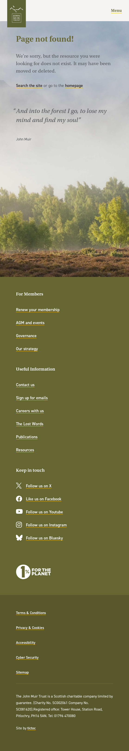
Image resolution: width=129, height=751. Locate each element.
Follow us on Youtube (44, 512)
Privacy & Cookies (30, 627)
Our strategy (27, 348)
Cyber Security (27, 657)
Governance (26, 335)
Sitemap (22, 672)
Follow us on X (38, 485)
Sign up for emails (32, 397)
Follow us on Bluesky (44, 538)
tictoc (31, 728)
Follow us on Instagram (46, 525)
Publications (27, 436)
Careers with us (30, 410)
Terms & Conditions (31, 612)
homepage (74, 85)
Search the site (29, 85)
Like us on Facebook (43, 499)
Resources (25, 449)
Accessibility (25, 642)
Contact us (25, 384)
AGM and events (30, 322)
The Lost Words (29, 423)
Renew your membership (38, 309)
